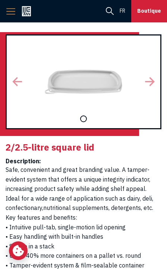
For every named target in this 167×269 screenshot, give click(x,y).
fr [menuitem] (122, 10)
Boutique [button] (149, 10)
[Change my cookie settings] (18, 250)
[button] (17, 81)
